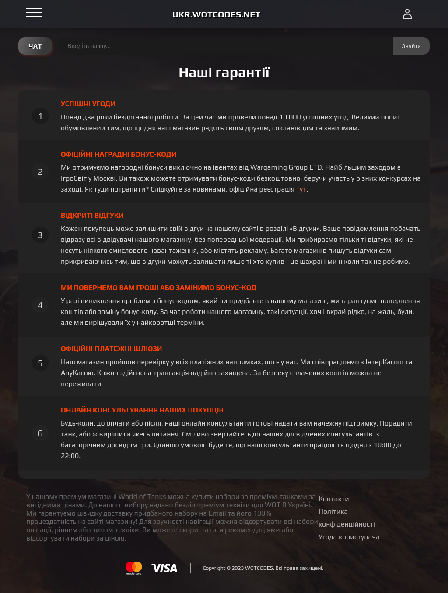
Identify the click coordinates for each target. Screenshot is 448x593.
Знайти (411, 46)
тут (301, 189)
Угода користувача (349, 537)
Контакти (333, 499)
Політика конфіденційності (346, 517)
